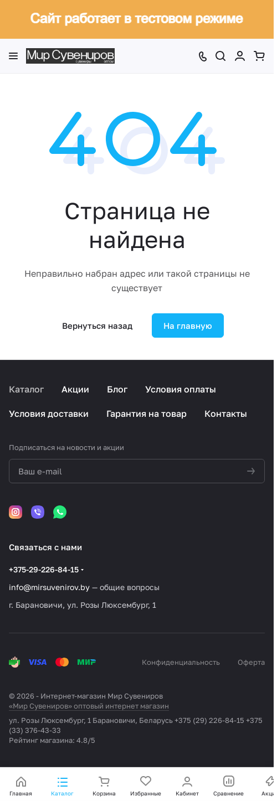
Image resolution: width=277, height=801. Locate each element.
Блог (117, 389)
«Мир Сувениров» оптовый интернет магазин (89, 705)
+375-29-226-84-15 (44, 569)
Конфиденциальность (181, 662)
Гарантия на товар (146, 413)
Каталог (26, 389)
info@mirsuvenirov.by (49, 587)
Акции (75, 389)
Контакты (225, 413)
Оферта (251, 662)
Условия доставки (49, 413)
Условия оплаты (180, 389)
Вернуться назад (97, 325)
